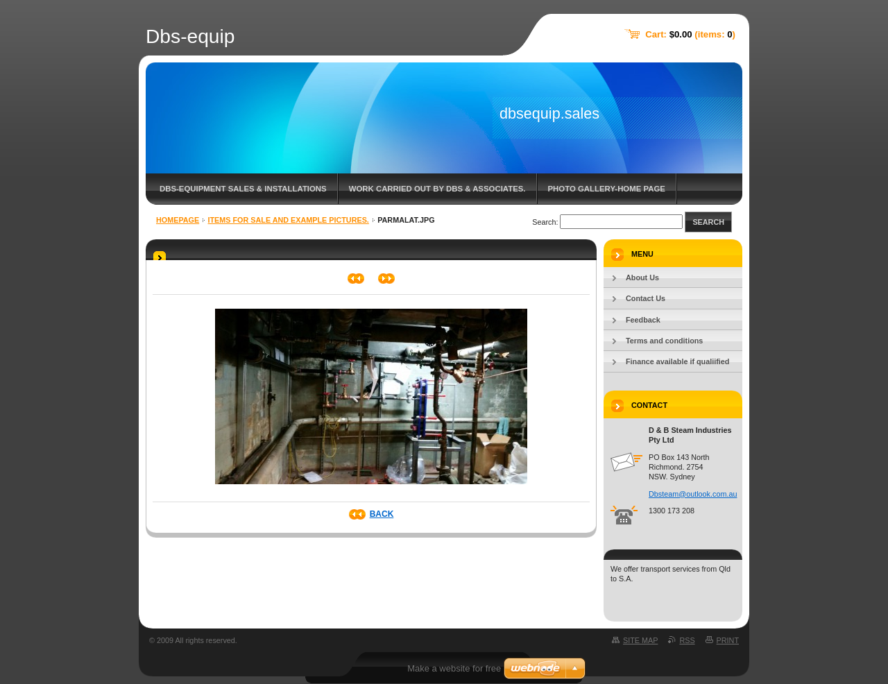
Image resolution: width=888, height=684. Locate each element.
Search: (545, 222)
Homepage (177, 220)
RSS (686, 640)
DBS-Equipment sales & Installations (243, 189)
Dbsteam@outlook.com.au (693, 494)
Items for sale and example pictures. (288, 220)
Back (382, 514)
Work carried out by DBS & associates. (437, 189)
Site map (640, 640)
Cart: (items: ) (690, 34)
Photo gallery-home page (606, 189)
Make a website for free (454, 668)
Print (728, 640)
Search (708, 222)
